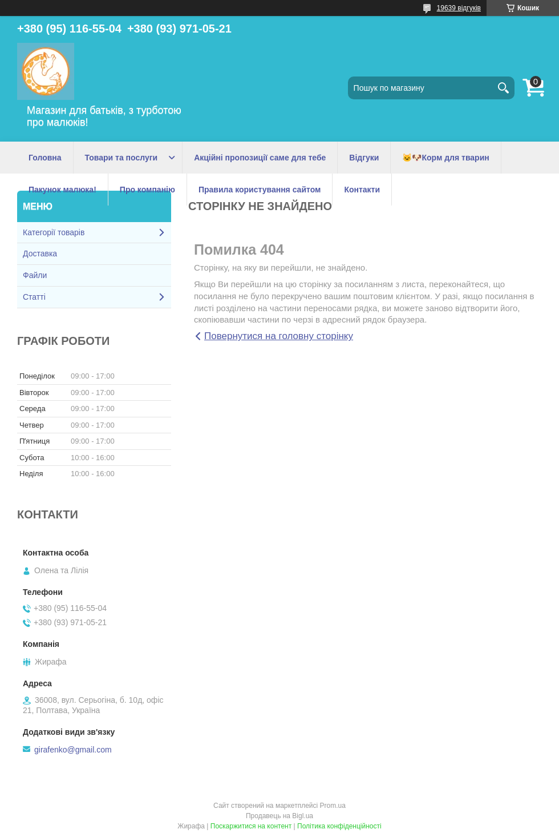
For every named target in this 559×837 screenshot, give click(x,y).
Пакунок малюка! (62, 189)
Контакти (362, 189)
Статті (34, 296)
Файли (35, 275)
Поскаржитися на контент (250, 826)
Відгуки (364, 157)
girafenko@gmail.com (73, 749)
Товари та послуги (121, 157)
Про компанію (147, 189)
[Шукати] (503, 88)
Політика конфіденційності (339, 826)
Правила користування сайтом (260, 189)
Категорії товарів (53, 232)
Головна (45, 157)
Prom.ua (333, 806)
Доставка (40, 253)
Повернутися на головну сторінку (278, 336)
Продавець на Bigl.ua (279, 816)
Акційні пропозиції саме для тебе (260, 157)
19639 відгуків (459, 8)
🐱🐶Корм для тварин (445, 157)
